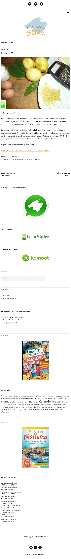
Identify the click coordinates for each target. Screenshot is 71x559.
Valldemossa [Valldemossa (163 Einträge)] (57, 410)
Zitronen (37, 159)
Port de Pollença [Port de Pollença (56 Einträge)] (25, 407)
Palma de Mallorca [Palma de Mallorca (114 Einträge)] (37, 405)
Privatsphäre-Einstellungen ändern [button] (12, 317)
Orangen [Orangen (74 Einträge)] (22, 404)
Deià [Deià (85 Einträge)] (54, 398)
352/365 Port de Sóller (8, 501)
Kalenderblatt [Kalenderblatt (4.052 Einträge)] (49, 401)
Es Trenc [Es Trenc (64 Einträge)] (58, 398)
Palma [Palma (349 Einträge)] (28, 404)
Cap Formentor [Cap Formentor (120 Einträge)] (47, 398)
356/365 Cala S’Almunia (9, 483)
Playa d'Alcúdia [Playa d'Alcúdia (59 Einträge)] (49, 404)
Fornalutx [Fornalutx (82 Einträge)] (19, 402)
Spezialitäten (7, 42)
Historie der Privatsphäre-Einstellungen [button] (14, 320)
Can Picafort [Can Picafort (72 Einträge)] (37, 398)
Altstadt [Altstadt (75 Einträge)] (9, 396)
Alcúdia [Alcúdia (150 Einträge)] (4, 396)
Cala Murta (4, 515)
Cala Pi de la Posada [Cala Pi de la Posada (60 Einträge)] (17, 398)
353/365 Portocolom (8, 496)
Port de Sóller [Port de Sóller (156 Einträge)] (35, 407)
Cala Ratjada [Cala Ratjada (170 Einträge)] (28, 398)
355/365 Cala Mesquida (9, 487)
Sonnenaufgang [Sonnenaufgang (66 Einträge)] (18, 410)
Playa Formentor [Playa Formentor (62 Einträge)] (10, 407)
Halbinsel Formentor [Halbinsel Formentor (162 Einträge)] (30, 402)
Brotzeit (63, 174)
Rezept (31, 159)
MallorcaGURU (40, 554)
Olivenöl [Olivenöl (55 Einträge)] (17, 404)
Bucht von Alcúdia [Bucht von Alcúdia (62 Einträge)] (20, 396)
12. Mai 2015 (5, 49)
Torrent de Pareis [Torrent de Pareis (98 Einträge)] (33, 410)
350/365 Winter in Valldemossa (11, 510)
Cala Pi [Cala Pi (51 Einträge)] (9, 398)
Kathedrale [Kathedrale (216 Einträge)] (63, 402)
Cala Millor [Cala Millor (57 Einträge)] (63, 396)
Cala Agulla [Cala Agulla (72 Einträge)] (29, 396)
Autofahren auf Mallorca (9, 519)
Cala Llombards (8, 174)
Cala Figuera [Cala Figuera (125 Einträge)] (38, 396)
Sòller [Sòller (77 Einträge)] (25, 410)
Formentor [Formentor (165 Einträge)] (11, 402)
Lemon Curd (24, 159)
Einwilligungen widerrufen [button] (9, 323)
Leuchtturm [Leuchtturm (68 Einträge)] (10, 404)
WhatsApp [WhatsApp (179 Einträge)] (5, 412)
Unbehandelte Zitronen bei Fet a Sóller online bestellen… (25, 150)
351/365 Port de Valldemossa (10, 506)
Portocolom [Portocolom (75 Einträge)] (44, 407)
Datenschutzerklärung (8, 298)
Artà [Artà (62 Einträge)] (14, 396)
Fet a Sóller (16, 159)
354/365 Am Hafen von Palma (11, 492)
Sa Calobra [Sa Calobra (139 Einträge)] (52, 407)
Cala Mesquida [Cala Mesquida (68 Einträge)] (55, 396)
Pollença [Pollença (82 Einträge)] (17, 407)
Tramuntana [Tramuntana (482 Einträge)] (45, 409)
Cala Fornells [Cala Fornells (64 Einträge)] (46, 396)
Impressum (5, 295)
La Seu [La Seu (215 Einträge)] (4, 405)
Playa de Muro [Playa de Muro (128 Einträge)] (59, 405)
